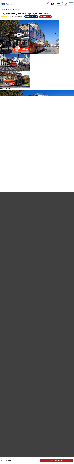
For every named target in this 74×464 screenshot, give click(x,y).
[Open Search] (66, 3)
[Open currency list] (60, 3)
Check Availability (56, 460)
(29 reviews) (18, 16)
